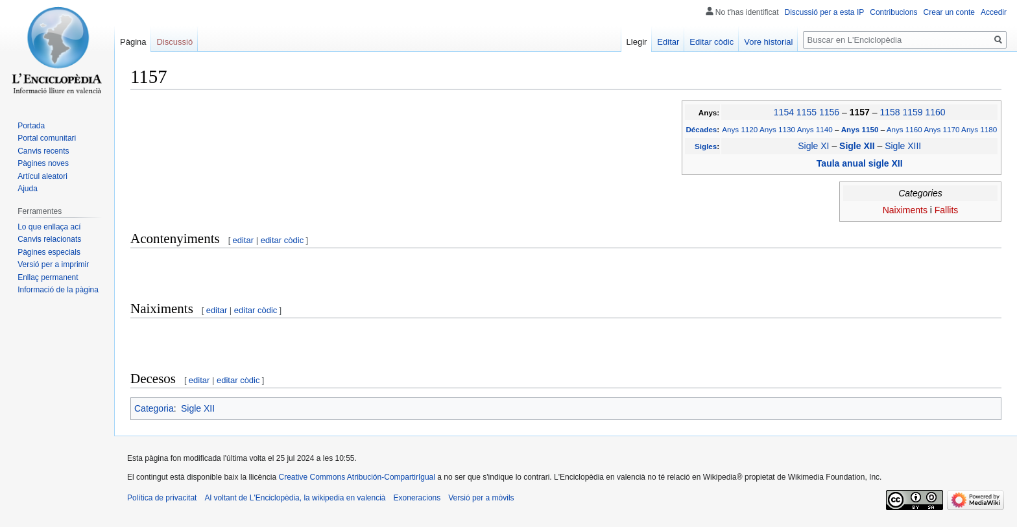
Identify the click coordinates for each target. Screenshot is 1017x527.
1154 (784, 112)
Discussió (174, 42)
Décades (701, 129)
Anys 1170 (941, 129)
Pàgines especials (49, 252)
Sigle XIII (903, 146)
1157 (861, 112)
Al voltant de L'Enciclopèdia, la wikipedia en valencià (294, 497)
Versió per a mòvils (481, 497)
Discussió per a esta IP (825, 12)
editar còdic (282, 240)
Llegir (637, 42)
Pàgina (133, 42)
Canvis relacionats (49, 239)
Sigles (706, 146)
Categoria (154, 408)
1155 (806, 112)
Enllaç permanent (48, 277)
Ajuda (28, 188)
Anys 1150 (861, 129)
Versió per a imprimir (53, 264)
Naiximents (905, 210)
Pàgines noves (43, 163)
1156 (829, 112)
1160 (935, 112)
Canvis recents (43, 151)
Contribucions (893, 12)
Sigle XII (858, 146)
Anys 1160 (904, 129)
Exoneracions (417, 497)
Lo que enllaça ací (49, 226)
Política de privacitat (162, 497)
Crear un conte (949, 12)
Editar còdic (711, 42)
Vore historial (768, 42)
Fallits (947, 210)
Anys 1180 (979, 129)
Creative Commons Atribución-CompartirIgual (356, 477)
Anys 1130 (777, 129)
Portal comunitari (47, 138)
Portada (31, 125)
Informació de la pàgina (58, 289)
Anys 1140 (815, 129)
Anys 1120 (740, 129)
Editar (668, 42)
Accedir (994, 12)
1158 (889, 112)
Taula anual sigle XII (860, 163)
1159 (912, 112)
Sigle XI (813, 146)
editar (243, 240)
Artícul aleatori (42, 176)
